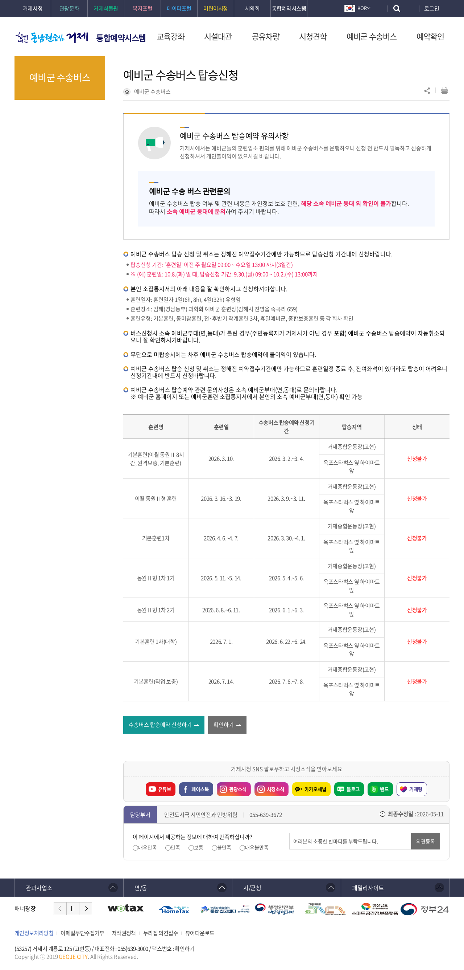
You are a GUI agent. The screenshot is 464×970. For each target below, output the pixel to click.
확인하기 (184, 949)
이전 (60, 908)
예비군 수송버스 (152, 91)
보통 (198, 847)
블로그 (353, 789)
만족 (175, 847)
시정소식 (269, 787)
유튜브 (164, 789)
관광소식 (231, 787)
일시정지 (73, 908)
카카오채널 (315, 789)
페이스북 (200, 789)
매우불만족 (257, 847)
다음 (85, 908)
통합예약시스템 (121, 38)
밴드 (384, 789)
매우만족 (147, 847)
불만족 (224, 847)
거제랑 (415, 789)
